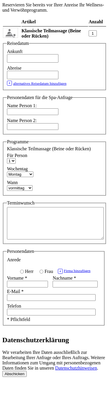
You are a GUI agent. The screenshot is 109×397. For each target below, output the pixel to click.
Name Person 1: (22, 105)
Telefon (14, 312)
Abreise (15, 68)
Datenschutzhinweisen (76, 374)
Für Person (17, 155)
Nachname (64, 284)
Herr (29, 277)
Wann (12, 182)
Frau (48, 277)
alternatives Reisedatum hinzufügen (37, 83)
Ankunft (15, 51)
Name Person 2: (22, 120)
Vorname (17, 284)
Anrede (14, 265)
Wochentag (17, 168)
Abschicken (14, 380)
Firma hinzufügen (74, 277)
